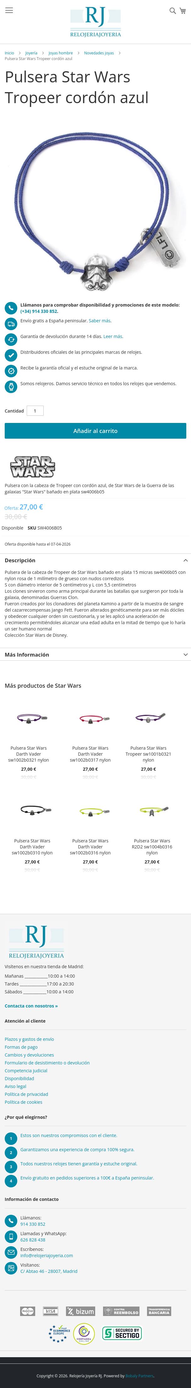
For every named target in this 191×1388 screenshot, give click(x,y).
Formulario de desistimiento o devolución (47, 1063)
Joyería (31, 53)
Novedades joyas (99, 53)
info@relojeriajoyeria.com (46, 1255)
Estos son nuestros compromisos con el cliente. (68, 1135)
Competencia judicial (26, 1071)
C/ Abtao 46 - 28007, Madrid (49, 1271)
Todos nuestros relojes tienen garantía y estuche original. (78, 1164)
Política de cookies (23, 1102)
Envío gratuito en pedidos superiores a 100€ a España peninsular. (87, 1178)
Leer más (112, 336)
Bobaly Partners (139, 1376)
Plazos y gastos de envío (29, 1039)
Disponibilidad (19, 1078)
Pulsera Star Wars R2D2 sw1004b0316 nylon (152, 847)
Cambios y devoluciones (29, 1055)
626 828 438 (32, 1240)
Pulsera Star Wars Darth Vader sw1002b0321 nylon (28, 754)
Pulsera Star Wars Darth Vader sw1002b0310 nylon (32, 847)
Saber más (100, 321)
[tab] (95, 559)
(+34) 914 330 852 (38, 311)
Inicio (9, 53)
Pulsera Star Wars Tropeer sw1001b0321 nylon (149, 754)
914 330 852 (32, 1224)
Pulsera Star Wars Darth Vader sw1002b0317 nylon (90, 754)
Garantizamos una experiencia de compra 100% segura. (77, 1149)
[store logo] (96, 22)
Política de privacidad (26, 1094)
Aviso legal (15, 1086)
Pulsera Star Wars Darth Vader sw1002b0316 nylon (90, 847)
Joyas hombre (61, 53)
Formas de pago (21, 1047)
